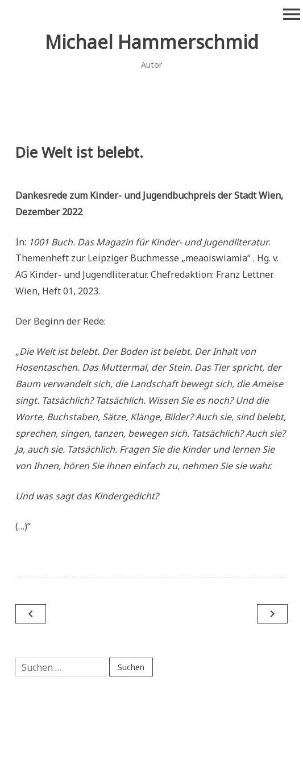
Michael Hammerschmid (152, 42)
